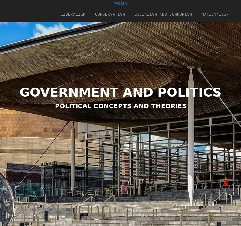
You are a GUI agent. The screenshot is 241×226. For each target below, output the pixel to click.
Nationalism (215, 14)
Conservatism (110, 14)
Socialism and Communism (163, 14)
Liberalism (73, 14)
